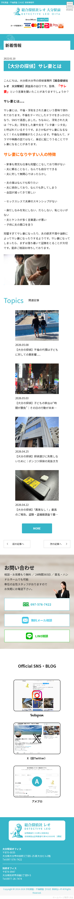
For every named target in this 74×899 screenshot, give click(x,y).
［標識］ (59, 836)
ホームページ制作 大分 (63, 897)
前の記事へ (18, 544)
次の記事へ (56, 544)
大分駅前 (40, 19)
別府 (46, 19)
